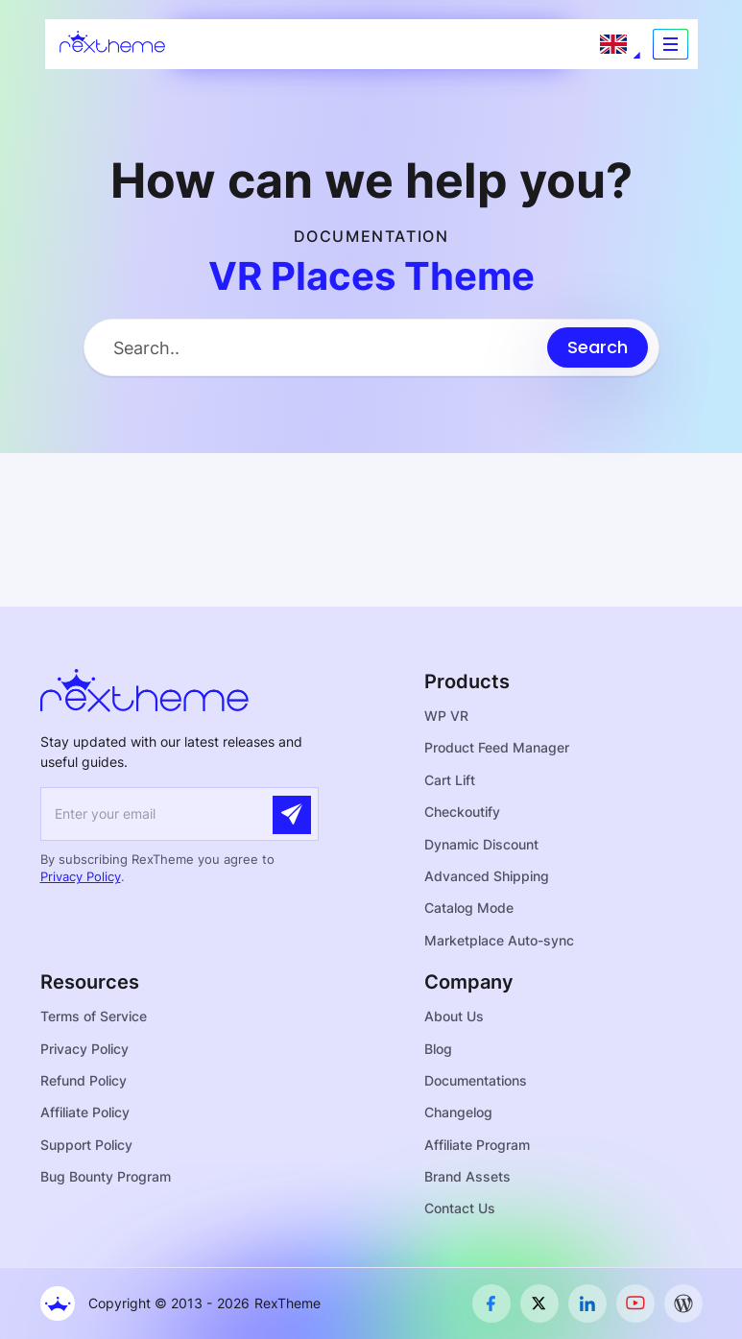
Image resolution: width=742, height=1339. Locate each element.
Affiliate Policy (85, 1112)
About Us (454, 1016)
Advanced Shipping (486, 876)
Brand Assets (467, 1176)
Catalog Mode (469, 907)
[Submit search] (597, 347)
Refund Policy (83, 1080)
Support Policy (86, 1144)
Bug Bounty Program (105, 1176)
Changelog (458, 1112)
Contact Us (459, 1208)
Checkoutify (462, 811)
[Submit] (292, 815)
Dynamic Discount (481, 844)
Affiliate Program (477, 1144)
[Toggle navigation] (670, 44)
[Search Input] (316, 348)
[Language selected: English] (613, 44)
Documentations (475, 1080)
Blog (438, 1048)
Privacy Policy (80, 876)
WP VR (446, 715)
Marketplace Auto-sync (499, 940)
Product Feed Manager (496, 747)
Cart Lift (449, 780)
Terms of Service (93, 1016)
